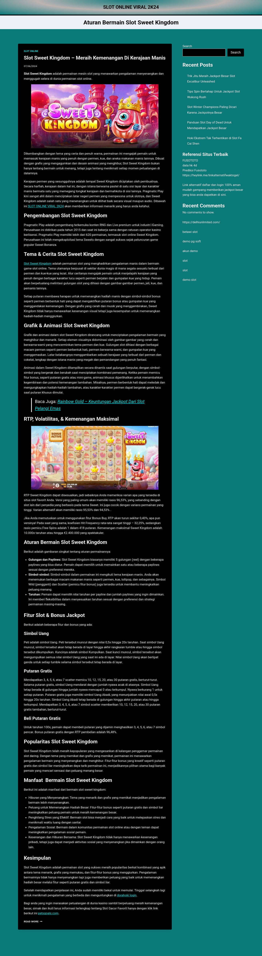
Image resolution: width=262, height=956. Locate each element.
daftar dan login (213, 185)
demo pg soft (191, 241)
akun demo (190, 251)
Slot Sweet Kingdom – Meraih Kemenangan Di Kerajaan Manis (95, 58)
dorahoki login (126, 895)
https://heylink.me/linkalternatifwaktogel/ (210, 175)
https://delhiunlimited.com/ (201, 222)
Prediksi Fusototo (194, 170)
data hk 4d (189, 165)
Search (187, 46)
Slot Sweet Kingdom (37, 263)
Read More (33, 921)
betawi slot (190, 232)
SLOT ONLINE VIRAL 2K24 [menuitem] (46, 206)
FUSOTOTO (190, 160)
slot (185, 260)
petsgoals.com (48, 913)
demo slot (189, 280)
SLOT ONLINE (31, 51)
